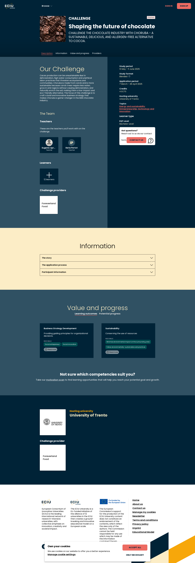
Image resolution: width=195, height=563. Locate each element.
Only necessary (135, 555)
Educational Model (143, 532)
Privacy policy (140, 524)
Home (135, 500)
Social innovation (69, 344)
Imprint (136, 528)
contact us (136, 140)
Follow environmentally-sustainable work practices (126, 347)
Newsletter (138, 516)
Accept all (135, 547)
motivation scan (55, 379)
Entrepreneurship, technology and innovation (136, 110)
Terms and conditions (145, 520)
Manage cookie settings (61, 554)
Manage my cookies (144, 512)
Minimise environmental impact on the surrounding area (128, 342)
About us (137, 504)
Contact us (138, 508)
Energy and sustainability (132, 106)
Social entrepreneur (52, 344)
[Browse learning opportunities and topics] (47, 6)
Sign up (184, 5)
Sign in (168, 5)
